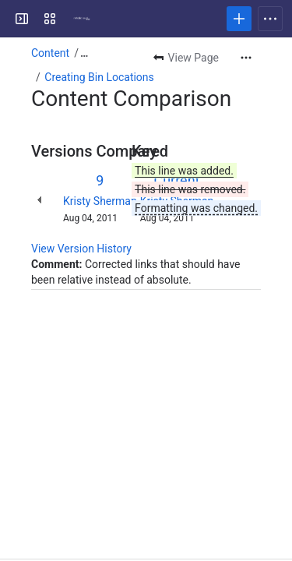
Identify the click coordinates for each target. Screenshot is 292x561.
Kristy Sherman (100, 201)
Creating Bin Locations (99, 77)
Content (50, 53)
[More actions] (246, 57)
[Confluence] (81, 18)
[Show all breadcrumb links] (84, 53)
